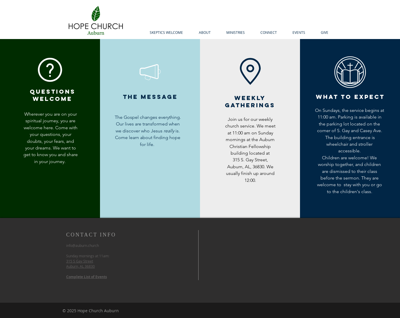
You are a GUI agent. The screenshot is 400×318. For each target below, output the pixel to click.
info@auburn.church (82, 245)
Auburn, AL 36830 (80, 266)
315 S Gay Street (79, 261)
